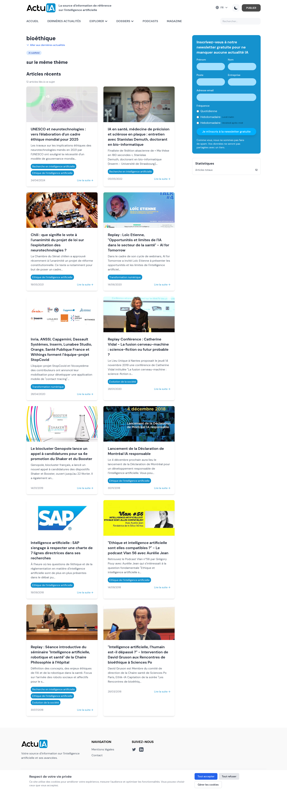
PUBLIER (251, 8)
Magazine (174, 21)
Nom (231, 59)
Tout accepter (205, 776)
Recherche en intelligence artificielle (53, 166)
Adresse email (205, 90)
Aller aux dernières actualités (45, 45)
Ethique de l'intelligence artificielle (52, 173)
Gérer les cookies (208, 784)
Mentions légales (103, 749)
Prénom (201, 59)
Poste (200, 75)
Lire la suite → (85, 180)
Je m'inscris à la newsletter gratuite (226, 131)
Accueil (32, 21)
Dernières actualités (64, 21)
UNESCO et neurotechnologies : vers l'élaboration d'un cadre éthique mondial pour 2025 (58, 134)
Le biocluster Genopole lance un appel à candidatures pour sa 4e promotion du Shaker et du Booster (61, 453)
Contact (97, 755)
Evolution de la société (122, 381)
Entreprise (234, 75)
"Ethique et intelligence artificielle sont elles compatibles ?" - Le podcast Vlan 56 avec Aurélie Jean (138, 547)
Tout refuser (229, 776)
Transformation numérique (125, 277)
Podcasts (150, 21)
